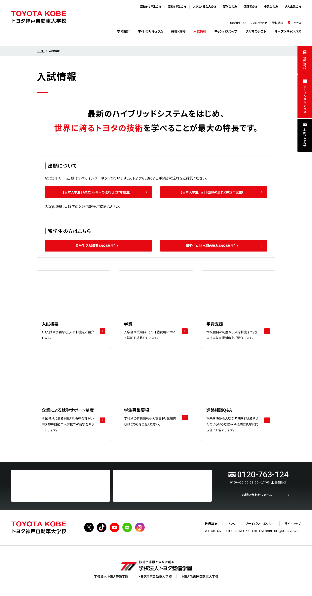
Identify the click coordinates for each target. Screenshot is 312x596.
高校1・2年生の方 (150, 6)
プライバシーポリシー (260, 523)
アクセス (296, 23)
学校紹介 (123, 31)
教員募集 (211, 523)
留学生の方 (230, 6)
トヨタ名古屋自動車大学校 (199, 576)
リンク (231, 523)
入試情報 (199, 31)
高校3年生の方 (177, 6)
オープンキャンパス (304, 99)
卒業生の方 (271, 6)
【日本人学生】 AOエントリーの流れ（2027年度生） (97, 192)
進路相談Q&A (237, 23)
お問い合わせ (304, 137)
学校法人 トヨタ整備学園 (111, 576)
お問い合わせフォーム (257, 494)
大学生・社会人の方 (204, 6)
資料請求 (304, 62)
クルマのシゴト (256, 31)
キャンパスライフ (226, 31)
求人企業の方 (293, 6)
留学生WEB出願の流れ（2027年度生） (212, 245)
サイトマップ (292, 523)
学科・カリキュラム (150, 31)
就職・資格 (178, 31)
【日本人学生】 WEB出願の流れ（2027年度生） (212, 192)
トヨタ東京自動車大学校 (155, 576)
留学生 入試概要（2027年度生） (96, 245)
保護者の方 (250, 6)
